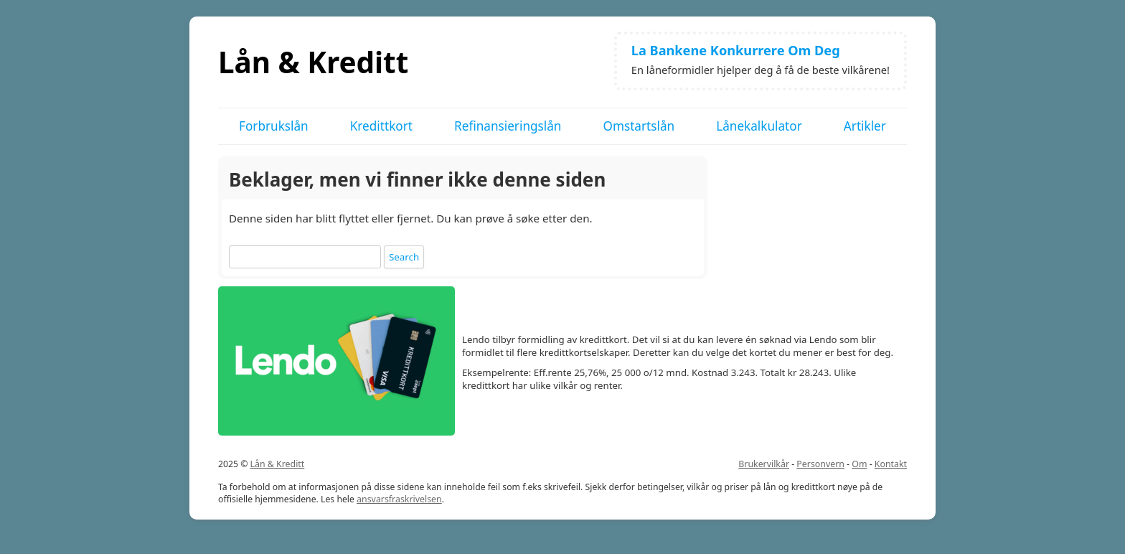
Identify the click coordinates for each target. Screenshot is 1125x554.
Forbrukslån (274, 126)
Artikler (865, 126)
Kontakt (891, 464)
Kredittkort (381, 126)
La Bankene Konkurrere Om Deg (735, 50)
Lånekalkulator (759, 126)
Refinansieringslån (507, 126)
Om (859, 464)
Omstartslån (638, 126)
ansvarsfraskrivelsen (399, 499)
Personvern (820, 464)
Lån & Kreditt (313, 62)
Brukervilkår (763, 464)
